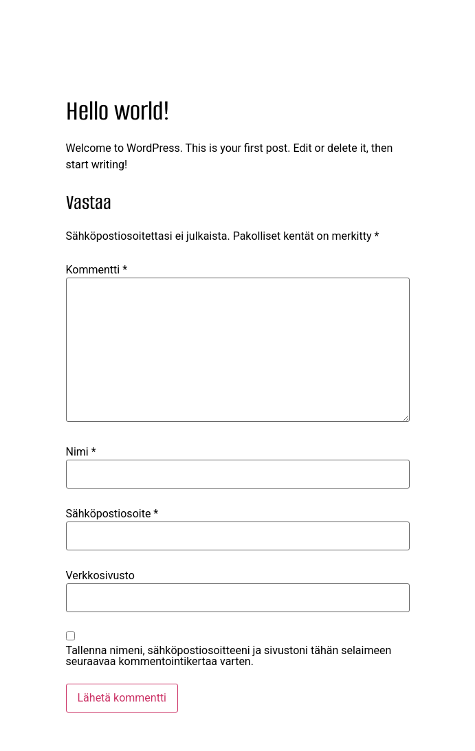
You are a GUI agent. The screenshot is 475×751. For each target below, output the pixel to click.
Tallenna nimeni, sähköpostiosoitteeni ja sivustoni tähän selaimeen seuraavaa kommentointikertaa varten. (229, 656)
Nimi (81, 452)
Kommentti (97, 270)
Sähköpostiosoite (112, 513)
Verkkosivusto (100, 575)
